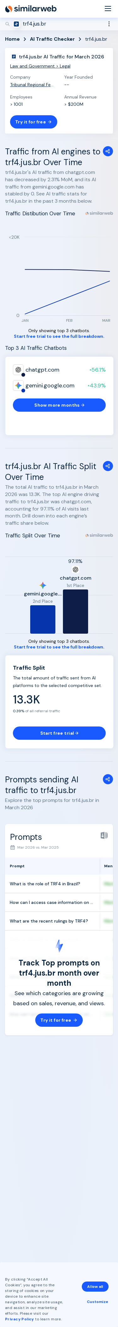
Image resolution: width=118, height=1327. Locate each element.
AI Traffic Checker (52, 39)
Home (12, 39)
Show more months (59, 405)
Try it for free (33, 122)
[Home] (31, 9)
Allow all (95, 1286)
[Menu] (108, 9)
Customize (97, 1301)
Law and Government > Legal (40, 66)
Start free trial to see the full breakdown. (59, 336)
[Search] (59, 24)
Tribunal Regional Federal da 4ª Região (32, 84)
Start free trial (59, 733)
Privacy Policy (19, 1319)
